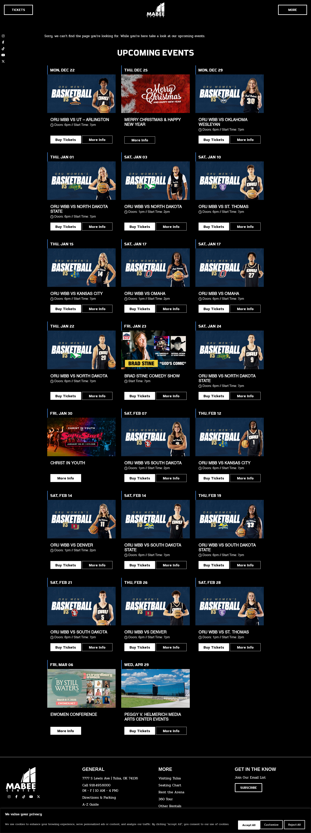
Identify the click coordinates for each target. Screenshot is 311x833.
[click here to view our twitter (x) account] (3, 61)
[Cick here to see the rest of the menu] (292, 9)
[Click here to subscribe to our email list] (248, 787)
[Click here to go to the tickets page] (18, 9)
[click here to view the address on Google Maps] (117, 778)
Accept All (293, 824)
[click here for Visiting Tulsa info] (193, 778)
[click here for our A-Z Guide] (117, 804)
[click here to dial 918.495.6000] (117, 788)
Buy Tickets (65, 139)
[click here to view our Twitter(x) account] (38, 796)
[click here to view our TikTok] (24, 796)
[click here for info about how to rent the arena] (193, 792)
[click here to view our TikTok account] (3, 48)
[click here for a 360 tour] (193, 799)
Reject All (266, 824)
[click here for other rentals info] (193, 806)
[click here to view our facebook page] (16, 796)
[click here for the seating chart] (193, 785)
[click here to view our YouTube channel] (3, 55)
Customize (238, 824)
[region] (155, 821)
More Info (97, 139)
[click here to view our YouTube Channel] (31, 796)
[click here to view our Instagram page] (9, 796)
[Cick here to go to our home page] (41, 779)
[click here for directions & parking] (117, 797)
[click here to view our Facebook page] (3, 42)
